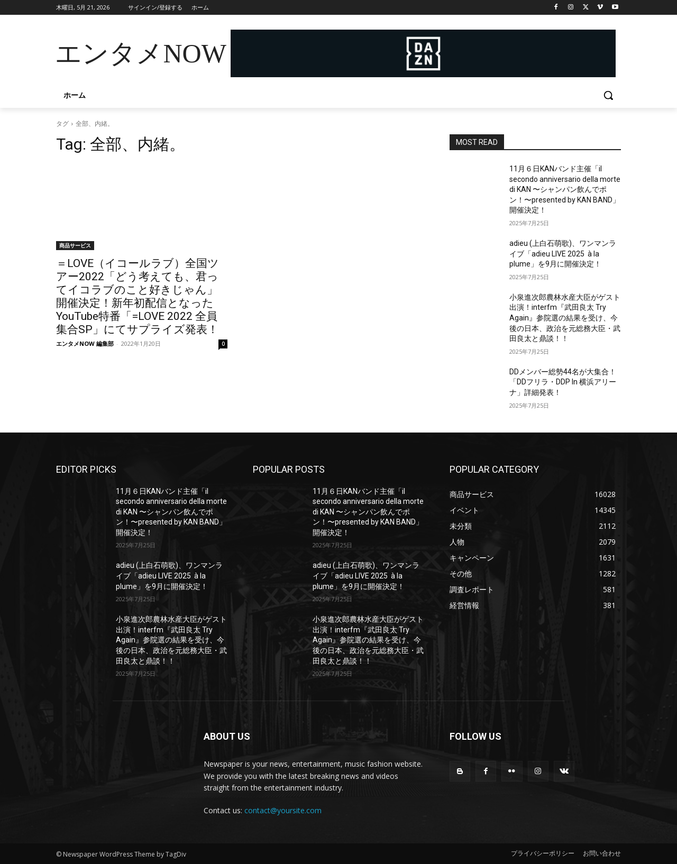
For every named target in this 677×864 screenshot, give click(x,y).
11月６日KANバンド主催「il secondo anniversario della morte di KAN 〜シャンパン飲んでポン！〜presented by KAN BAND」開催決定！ (564, 189)
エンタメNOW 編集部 (85, 343)
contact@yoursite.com (283, 810)
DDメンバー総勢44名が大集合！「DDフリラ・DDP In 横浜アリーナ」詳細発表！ (562, 382)
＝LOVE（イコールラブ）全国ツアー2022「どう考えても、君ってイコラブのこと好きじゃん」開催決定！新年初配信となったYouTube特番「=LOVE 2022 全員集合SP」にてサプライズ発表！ (137, 296)
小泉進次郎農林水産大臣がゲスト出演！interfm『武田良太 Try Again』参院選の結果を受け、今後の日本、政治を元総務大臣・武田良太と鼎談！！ (564, 318)
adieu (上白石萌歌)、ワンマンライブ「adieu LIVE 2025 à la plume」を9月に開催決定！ (562, 253)
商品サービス (75, 245)
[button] (608, 95)
